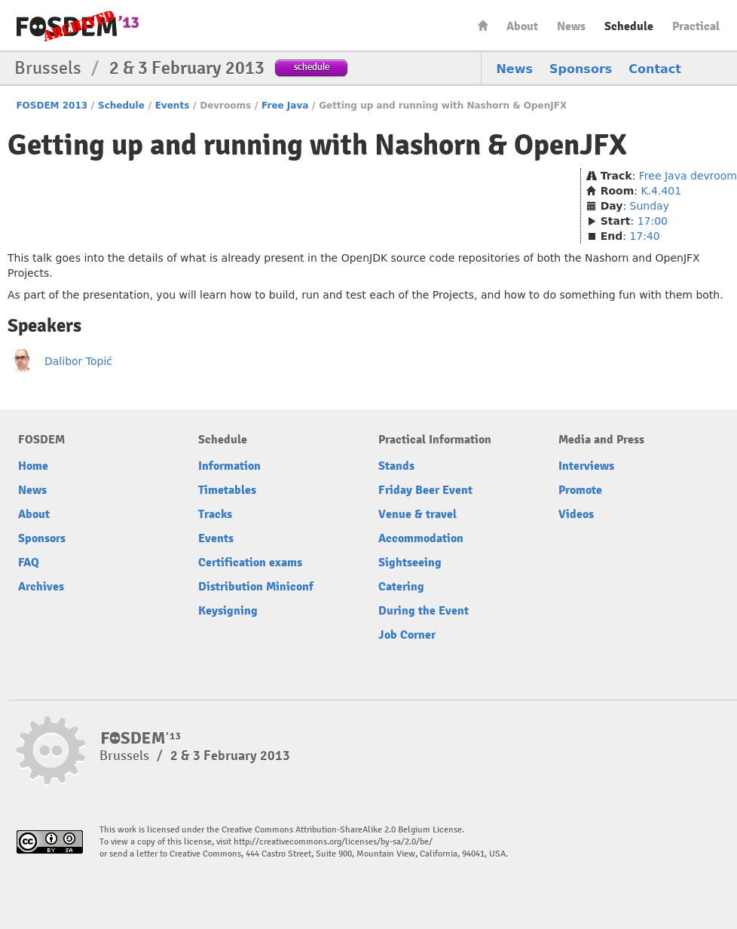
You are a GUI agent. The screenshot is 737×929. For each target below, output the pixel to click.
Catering (401, 586)
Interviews (586, 466)
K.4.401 (661, 191)
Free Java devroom (688, 176)
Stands (396, 466)
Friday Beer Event (425, 490)
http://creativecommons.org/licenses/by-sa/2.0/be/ (333, 842)
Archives (41, 586)
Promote (580, 490)
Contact (654, 69)
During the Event (423, 610)
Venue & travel (417, 514)
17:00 (653, 221)
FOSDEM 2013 (51, 105)
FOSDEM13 (141, 738)
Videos (576, 514)
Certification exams (250, 562)
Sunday (649, 206)
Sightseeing (410, 562)
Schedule (628, 26)
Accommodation (420, 538)
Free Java (284, 105)
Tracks (215, 514)
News (571, 26)
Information (229, 466)
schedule (311, 66)
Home (483, 25)
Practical (696, 26)
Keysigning (228, 610)
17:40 (644, 236)
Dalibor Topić (78, 361)
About (522, 26)
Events (172, 105)
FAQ (28, 562)
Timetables (227, 490)
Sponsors (580, 69)
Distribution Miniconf (255, 586)
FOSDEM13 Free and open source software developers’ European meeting (78, 26)
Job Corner (407, 634)
